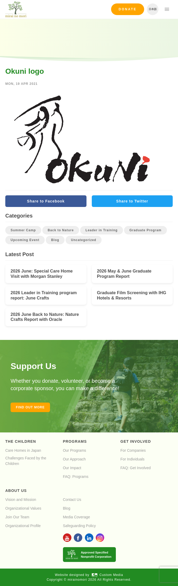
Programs (75, 441)
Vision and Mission (20, 499)
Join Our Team (17, 517)
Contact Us (72, 499)
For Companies (133, 450)
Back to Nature (61, 230)
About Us (16, 490)
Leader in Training (101, 230)
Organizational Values (23, 508)
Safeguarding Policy (79, 526)
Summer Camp (23, 230)
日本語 (153, 9)
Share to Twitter (132, 201)
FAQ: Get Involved (135, 468)
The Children (20, 441)
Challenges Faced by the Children (25, 461)
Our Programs (74, 450)
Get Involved (135, 441)
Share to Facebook (46, 201)
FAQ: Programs (75, 476)
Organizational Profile (23, 526)
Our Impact (72, 468)
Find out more (30, 407)
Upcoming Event (25, 240)
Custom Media (107, 575)
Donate (128, 9)
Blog (55, 240)
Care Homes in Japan (23, 450)
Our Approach (74, 459)
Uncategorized (83, 240)
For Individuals (132, 459)
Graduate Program (145, 230)
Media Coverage (76, 517)
